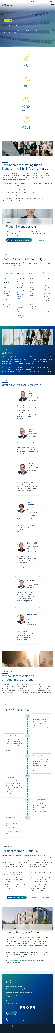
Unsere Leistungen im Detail (16, 897)
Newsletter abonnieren (15, 1019)
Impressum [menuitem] (17, 1029)
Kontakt (11, 1013)
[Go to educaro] (46, 1)
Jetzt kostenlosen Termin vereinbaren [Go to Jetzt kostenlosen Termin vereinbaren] (19, 240)
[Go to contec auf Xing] (31, 1007)
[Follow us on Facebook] (34, 1007)
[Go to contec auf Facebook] (21, 1007)
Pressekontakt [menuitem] (36, 1029)
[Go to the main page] (7, 5)
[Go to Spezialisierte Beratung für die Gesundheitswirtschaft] (20, 296)
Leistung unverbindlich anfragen (39, 897)
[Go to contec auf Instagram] (24, 1007)
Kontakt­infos (39, 240)
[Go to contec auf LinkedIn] (27, 1007)
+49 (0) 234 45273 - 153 (14, 1001)
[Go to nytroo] (51, 1)
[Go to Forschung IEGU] (47, 296)
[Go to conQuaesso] (40, 1)
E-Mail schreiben (12, 1003)
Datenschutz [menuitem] (27, 1029)
